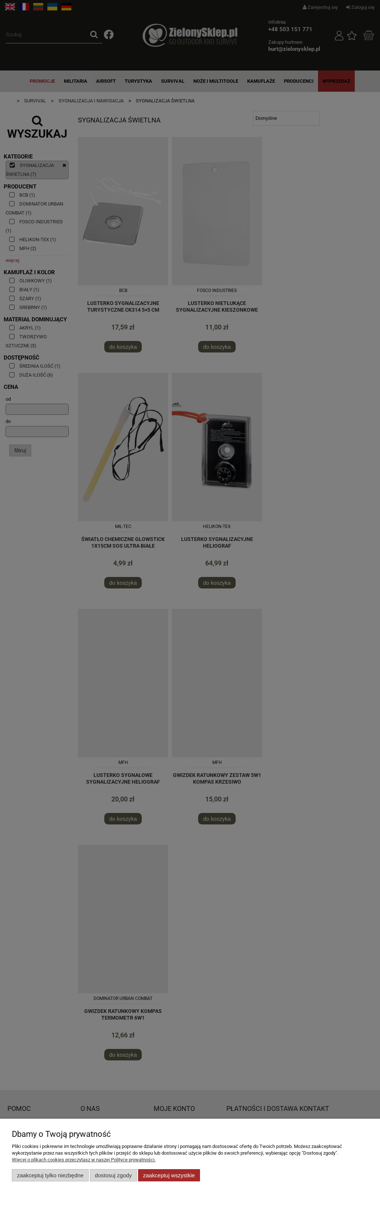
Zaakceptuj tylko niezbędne (50, 1175)
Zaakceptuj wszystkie (169, 1175)
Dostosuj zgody (113, 1175)
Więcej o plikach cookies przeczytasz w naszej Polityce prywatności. (83, 1159)
